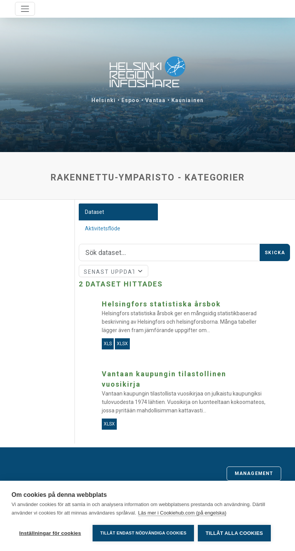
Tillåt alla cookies (234, 533)
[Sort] (114, 271)
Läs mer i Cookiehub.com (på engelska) (182, 513)
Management (254, 473)
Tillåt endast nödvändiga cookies (143, 533)
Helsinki (103, 100)
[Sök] (169, 252)
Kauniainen (187, 100)
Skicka (275, 252)
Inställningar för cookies (50, 533)
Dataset (94, 212)
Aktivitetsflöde (102, 228)
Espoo (130, 100)
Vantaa (155, 100)
